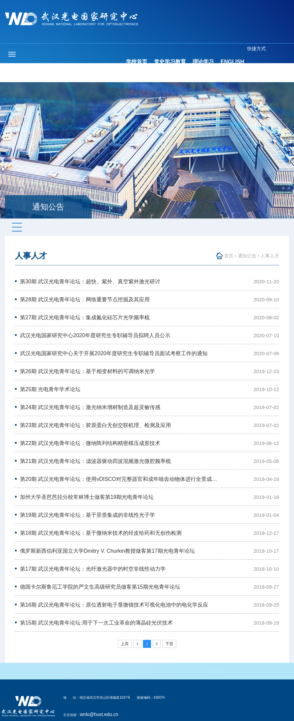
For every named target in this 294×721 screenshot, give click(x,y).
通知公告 (247, 255)
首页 (228, 255)
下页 (169, 644)
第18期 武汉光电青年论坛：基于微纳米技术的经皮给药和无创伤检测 (101, 533)
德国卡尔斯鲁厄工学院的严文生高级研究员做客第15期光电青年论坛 (100, 587)
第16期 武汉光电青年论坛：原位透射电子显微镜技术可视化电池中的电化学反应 (114, 605)
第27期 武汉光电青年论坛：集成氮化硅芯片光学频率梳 (85, 317)
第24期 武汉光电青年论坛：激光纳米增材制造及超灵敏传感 (90, 407)
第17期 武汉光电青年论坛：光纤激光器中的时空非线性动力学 (93, 569)
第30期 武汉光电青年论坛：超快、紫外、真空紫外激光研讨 (90, 281)
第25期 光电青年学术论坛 (50, 389)
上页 (125, 644)
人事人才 (269, 255)
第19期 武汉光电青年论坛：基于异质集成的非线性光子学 (87, 515)
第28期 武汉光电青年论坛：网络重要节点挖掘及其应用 (85, 299)
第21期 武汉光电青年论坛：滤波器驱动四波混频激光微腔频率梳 (95, 461)
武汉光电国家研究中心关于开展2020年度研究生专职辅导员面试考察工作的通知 (114, 353)
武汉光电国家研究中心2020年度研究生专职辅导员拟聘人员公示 (95, 335)
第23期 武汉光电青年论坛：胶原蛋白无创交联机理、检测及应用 (95, 425)
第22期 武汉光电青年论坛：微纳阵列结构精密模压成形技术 (90, 443)
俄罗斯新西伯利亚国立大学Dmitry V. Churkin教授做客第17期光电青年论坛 (107, 551)
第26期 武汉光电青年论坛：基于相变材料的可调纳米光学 (87, 371)
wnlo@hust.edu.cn (99, 714)
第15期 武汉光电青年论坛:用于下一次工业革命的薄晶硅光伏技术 (96, 623)
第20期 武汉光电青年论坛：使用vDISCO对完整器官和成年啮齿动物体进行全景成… (118, 479)
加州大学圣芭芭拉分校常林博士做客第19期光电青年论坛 (87, 497)
